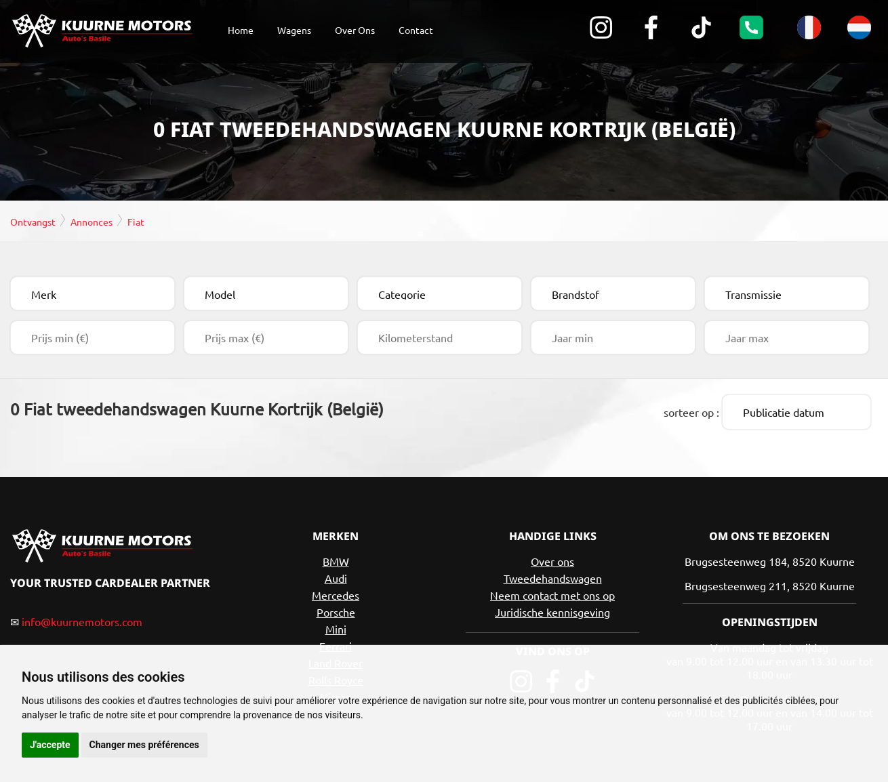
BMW (336, 559)
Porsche (336, 610)
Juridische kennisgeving (552, 610)
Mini (335, 627)
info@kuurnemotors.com (82, 619)
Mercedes (335, 593)
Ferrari (335, 644)
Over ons (552, 559)
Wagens (294, 30)
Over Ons (355, 30)
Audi (336, 576)
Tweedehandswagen (553, 576)
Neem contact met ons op (552, 593)
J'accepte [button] (50, 744)
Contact (416, 30)
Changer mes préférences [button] (144, 744)
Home (241, 30)
